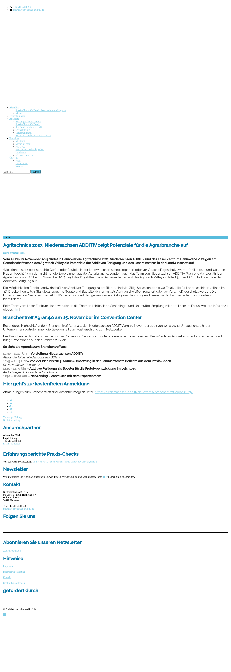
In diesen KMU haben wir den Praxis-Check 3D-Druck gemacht (65, 461)
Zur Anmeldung (12, 550)
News (6, 252)
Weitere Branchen (24, 155)
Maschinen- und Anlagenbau (30, 149)
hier (16, 309)
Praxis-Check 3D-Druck (28, 124)
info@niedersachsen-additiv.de (28, 9)
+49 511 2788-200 (22, 7)
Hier (105, 477)
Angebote (14, 118)
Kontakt (20, 166)
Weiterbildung (23, 130)
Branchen (14, 138)
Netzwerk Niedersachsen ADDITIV (33, 135)
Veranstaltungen (17, 116)
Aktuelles (14, 107)
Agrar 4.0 (20, 146)
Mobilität (20, 141)
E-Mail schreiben (11, 443)
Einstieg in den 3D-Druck (28, 121)
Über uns (13, 158)
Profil (18, 160)
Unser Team (22, 163)
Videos (19, 113)
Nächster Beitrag (11, 420)
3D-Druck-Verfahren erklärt (29, 127)
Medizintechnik (23, 144)
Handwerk (21, 152)
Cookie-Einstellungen (14, 583)
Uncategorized (17, 252)
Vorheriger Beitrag (12, 417)
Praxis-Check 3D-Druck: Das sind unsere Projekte (41, 110)
